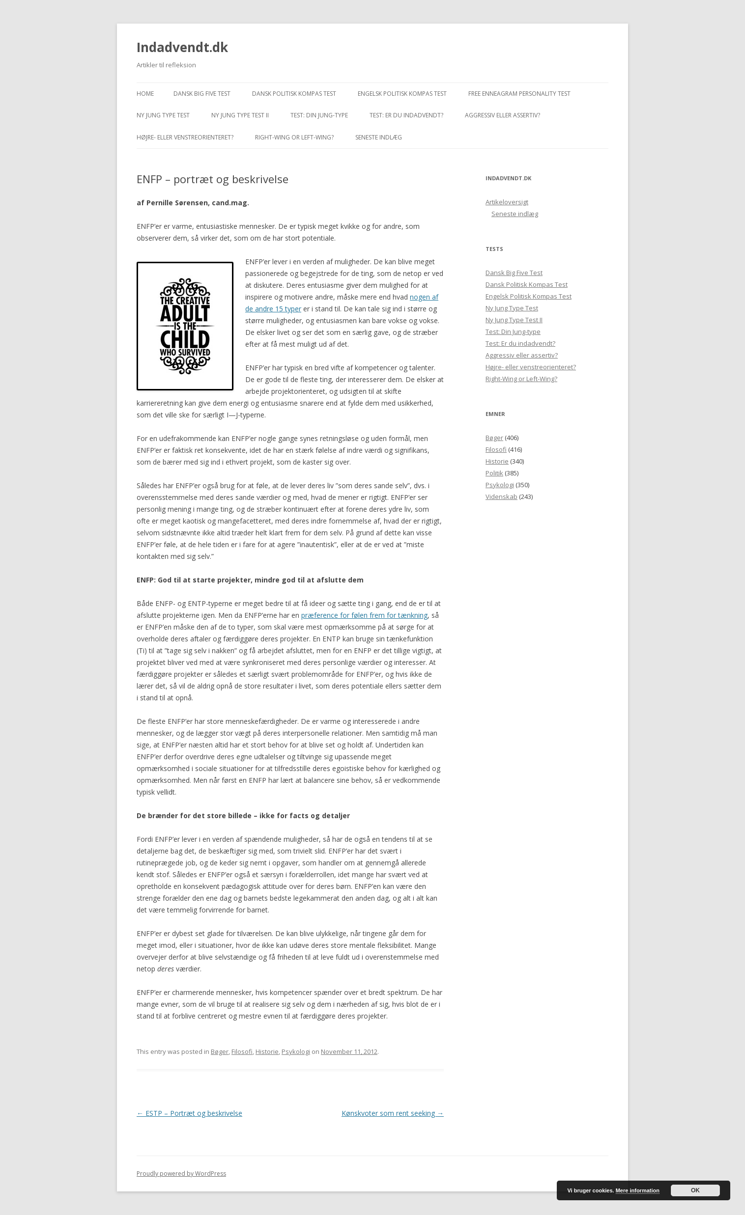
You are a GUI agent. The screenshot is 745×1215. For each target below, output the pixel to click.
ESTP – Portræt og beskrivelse (189, 1113)
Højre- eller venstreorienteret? (185, 137)
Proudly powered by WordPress (181, 1173)
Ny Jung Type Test (163, 115)
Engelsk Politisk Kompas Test (402, 93)
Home (145, 93)
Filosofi (242, 1051)
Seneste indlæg (378, 137)
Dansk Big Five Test (201, 93)
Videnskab (501, 496)
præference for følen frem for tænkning (364, 615)
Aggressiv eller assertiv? (502, 115)
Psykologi (296, 1051)
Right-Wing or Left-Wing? (294, 137)
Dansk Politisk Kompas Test (294, 93)
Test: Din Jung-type (319, 115)
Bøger (220, 1051)
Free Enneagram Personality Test (519, 93)
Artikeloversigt (507, 201)
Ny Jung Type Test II (240, 115)
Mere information (637, 1190)
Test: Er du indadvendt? (406, 115)
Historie (267, 1051)
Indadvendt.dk (182, 47)
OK (695, 1190)
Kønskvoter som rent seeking (393, 1113)
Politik (494, 473)
